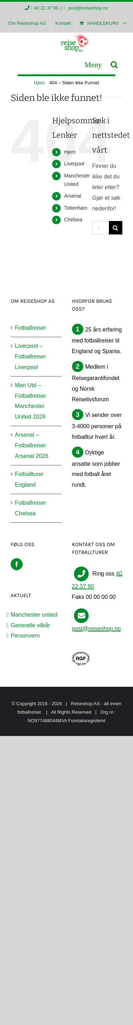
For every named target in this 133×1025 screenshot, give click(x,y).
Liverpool (74, 163)
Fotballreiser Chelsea (30, 508)
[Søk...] (100, 227)
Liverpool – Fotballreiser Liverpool (30, 356)
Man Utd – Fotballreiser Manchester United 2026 (30, 401)
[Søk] (115, 227)
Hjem (70, 152)
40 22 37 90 (46, 8)
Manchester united (34, 615)
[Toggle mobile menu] (93, 64)
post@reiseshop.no (87, 8)
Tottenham (75, 208)
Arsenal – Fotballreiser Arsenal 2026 (31, 445)
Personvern (25, 636)
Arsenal (72, 196)
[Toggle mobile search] (114, 64)
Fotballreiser (30, 328)
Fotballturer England (29, 479)
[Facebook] (17, 564)
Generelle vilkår (30, 625)
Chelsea (73, 219)
